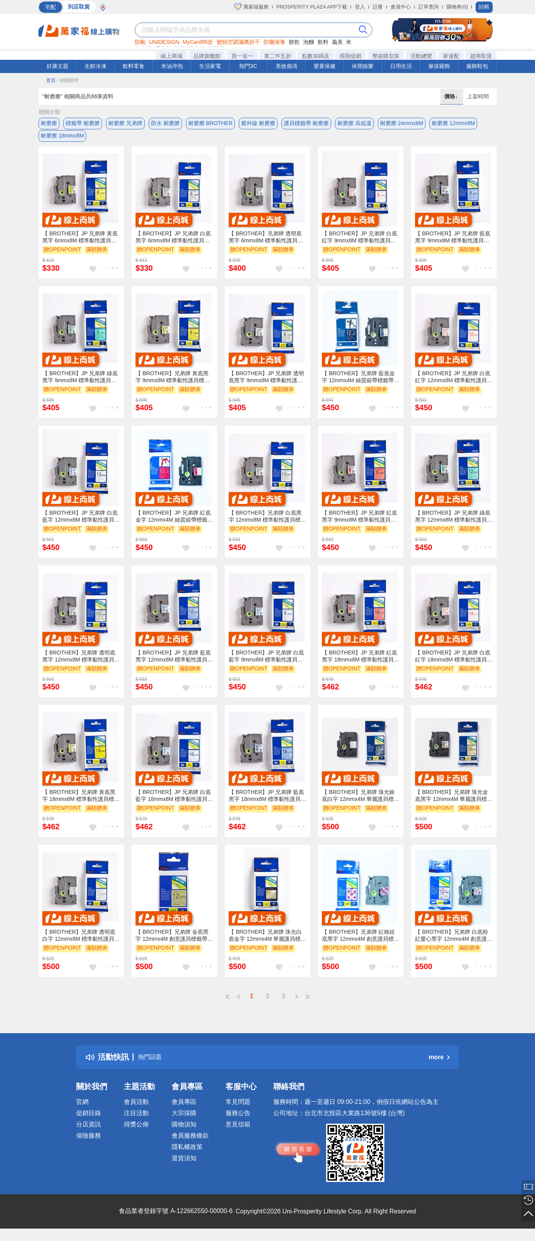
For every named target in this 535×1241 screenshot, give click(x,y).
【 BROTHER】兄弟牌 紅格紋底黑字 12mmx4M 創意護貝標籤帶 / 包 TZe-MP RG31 (360, 942)
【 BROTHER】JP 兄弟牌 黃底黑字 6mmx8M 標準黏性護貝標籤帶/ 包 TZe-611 (80, 244)
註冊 (378, 7)
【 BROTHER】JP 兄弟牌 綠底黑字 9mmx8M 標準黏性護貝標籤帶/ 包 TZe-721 (80, 383)
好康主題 (57, 66)
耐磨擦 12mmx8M (453, 123)
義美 (337, 42)
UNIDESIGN (164, 42)
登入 (360, 7)
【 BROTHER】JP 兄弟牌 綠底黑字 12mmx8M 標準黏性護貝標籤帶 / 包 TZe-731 (453, 523)
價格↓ (451, 96)
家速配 (451, 56)
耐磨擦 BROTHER (210, 123)
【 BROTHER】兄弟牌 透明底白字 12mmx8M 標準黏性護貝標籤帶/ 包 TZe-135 (81, 942)
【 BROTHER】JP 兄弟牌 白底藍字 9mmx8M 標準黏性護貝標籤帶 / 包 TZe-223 (266, 663)
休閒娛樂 (362, 66)
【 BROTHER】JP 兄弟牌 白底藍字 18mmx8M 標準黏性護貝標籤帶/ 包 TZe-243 (174, 802)
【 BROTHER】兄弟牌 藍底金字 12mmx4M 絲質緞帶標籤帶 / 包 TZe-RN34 (359, 383)
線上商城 (171, 56)
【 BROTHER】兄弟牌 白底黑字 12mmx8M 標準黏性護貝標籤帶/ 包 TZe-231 (267, 523)
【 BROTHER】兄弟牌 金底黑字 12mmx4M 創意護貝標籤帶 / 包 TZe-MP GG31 (172, 942)
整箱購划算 (386, 56)
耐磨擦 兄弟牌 (125, 123)
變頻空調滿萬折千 (238, 42)
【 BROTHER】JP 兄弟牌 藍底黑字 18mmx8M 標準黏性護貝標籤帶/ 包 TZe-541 (267, 802)
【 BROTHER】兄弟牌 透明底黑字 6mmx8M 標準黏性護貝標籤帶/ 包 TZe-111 (266, 244)
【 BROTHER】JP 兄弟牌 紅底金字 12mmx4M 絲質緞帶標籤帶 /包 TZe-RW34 (174, 523)
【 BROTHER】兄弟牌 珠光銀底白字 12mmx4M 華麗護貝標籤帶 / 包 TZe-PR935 (360, 802)
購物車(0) (457, 7)
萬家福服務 (251, 6)
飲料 (323, 42)
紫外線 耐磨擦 (258, 123)
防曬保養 (274, 42)
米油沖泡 (172, 66)
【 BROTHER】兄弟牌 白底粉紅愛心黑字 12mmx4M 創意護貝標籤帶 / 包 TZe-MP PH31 (453, 942)
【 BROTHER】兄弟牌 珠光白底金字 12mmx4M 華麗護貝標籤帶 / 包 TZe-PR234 (267, 942)
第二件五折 (277, 56)
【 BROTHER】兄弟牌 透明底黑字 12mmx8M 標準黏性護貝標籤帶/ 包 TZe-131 (81, 663)
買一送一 (242, 56)
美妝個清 (286, 66)
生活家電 (210, 66)
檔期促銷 (350, 56)
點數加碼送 (315, 56)
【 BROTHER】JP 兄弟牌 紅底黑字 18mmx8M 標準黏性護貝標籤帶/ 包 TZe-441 (360, 663)
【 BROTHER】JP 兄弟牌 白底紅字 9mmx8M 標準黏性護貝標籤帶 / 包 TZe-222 (359, 244)
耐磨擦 (49, 123)
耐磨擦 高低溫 (354, 123)
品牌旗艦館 (207, 56)
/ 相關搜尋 (67, 80)
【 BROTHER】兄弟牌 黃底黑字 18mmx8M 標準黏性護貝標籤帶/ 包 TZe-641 (81, 802)
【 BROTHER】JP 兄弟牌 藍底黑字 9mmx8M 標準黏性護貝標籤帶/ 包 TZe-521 (452, 244)
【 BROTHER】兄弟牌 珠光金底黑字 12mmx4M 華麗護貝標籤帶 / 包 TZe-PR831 (453, 802)
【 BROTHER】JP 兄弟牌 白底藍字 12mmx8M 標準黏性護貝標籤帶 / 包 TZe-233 (81, 523)
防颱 (140, 42)
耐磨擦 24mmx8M (401, 123)
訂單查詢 (429, 7)
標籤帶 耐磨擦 (83, 123)
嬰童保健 (324, 66)
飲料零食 (133, 66)
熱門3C (248, 66)
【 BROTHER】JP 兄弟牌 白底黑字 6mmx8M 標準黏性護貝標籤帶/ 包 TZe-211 (173, 244)
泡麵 (308, 42)
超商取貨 (481, 56)
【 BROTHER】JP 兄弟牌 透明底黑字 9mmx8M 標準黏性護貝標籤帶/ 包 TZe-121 (266, 383)
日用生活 (401, 66)
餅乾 (294, 42)
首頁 (51, 80)
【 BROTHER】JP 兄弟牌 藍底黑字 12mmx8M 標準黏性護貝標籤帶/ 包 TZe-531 (174, 663)
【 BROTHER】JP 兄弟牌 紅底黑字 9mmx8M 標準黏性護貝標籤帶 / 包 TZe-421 (359, 523)
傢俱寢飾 (439, 66)
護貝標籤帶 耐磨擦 (306, 123)
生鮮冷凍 (95, 66)
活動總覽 (421, 56)
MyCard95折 (198, 42)
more (439, 1063)
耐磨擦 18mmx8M (62, 139)
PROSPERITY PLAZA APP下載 (311, 7)
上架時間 (478, 96)
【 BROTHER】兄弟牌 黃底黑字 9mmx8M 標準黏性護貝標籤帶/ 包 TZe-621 (172, 383)
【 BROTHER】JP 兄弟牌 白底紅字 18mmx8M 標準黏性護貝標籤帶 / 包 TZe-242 (453, 663)
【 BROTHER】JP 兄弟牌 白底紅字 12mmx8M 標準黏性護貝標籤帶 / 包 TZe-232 (453, 383)
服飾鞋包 (477, 66)
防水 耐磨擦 (165, 123)
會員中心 (401, 7)
